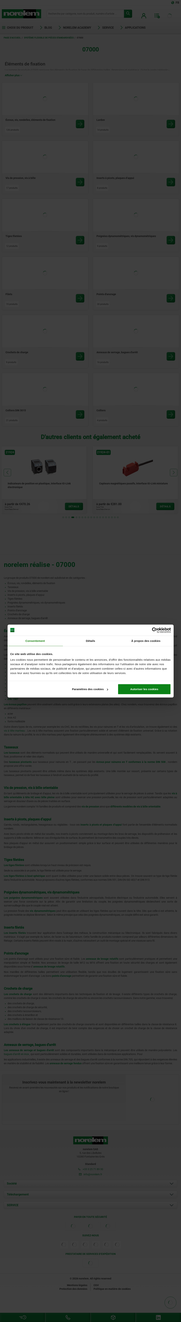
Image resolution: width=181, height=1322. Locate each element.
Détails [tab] (90, 640)
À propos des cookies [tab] (146, 640)
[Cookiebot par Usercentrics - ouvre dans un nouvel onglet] (155, 630)
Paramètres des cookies (90, 689)
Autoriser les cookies (144, 689)
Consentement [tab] (35, 640)
